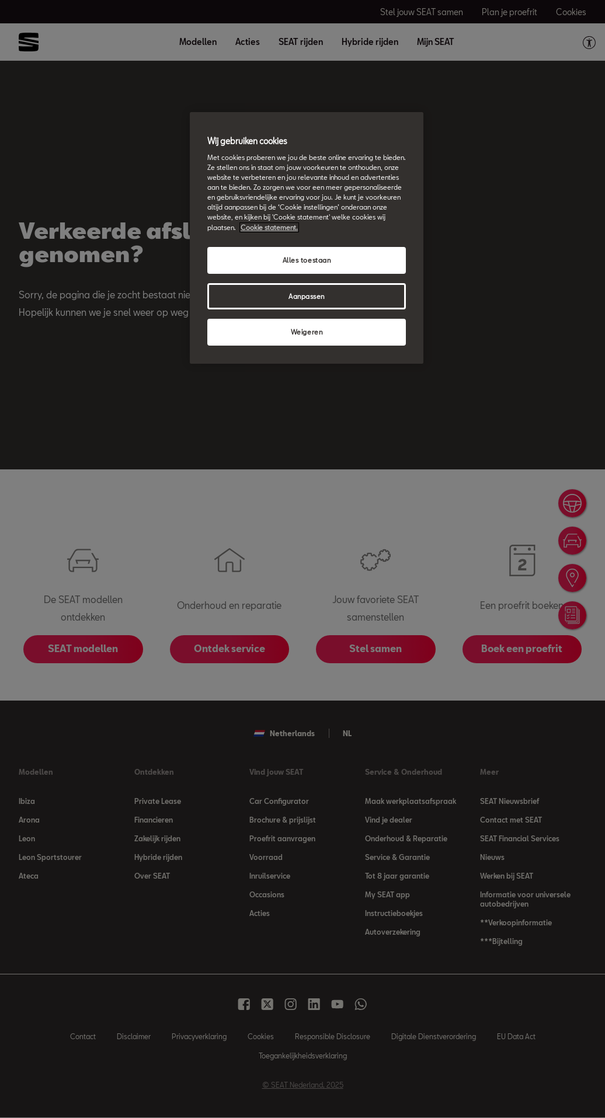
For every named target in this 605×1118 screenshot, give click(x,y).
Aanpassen (306, 296)
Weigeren (307, 332)
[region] (306, 238)
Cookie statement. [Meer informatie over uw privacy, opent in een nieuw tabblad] (269, 227)
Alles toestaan (307, 260)
